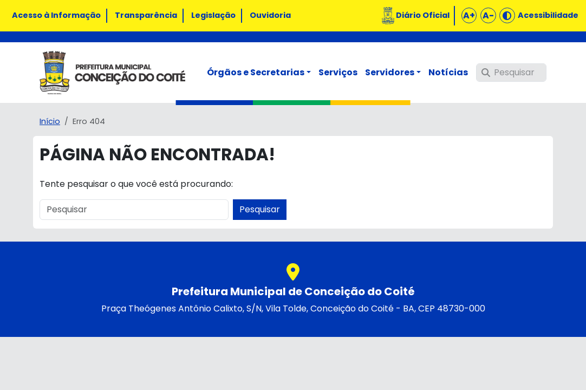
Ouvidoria (270, 15)
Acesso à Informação (56, 15)
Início (50, 121)
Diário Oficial (423, 15)
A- (488, 15)
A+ (469, 15)
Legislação (213, 15)
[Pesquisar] (511, 72)
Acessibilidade (548, 15)
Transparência (146, 15)
